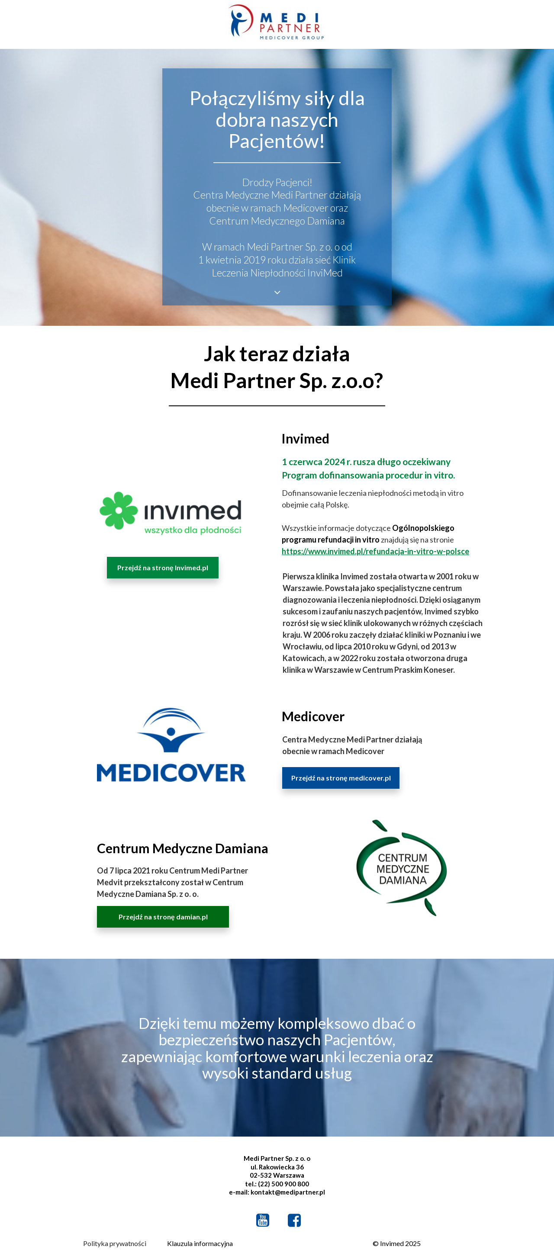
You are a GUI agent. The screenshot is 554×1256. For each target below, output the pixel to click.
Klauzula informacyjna (200, 1243)
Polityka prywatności (114, 1243)
